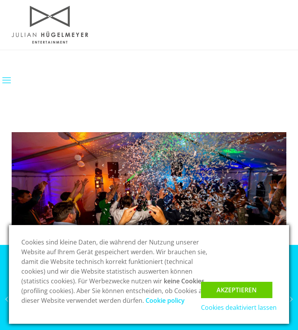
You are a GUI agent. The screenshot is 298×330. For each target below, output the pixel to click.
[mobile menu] (6, 79)
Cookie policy (165, 300)
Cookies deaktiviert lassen (239, 307)
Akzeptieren (237, 290)
